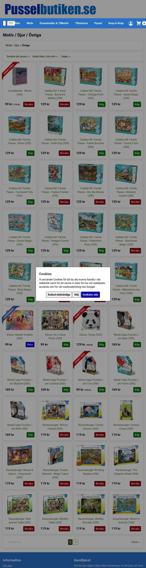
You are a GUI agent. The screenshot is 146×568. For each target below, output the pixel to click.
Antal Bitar (14, 23)
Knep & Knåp (116, 23)
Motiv (30, 23)
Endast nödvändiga (59, 294)
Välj (76, 294)
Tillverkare (81, 23)
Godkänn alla (90, 294)
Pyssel (98, 23)
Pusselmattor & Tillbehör (54, 23)
